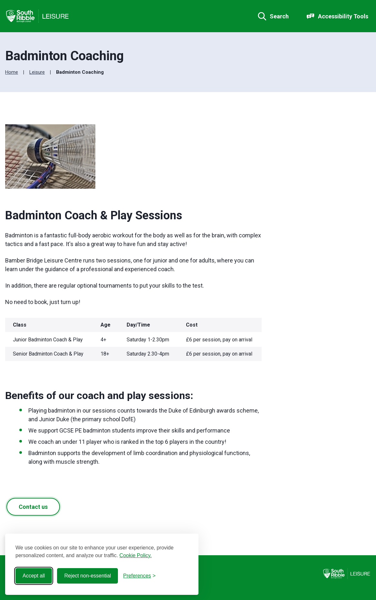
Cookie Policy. (136, 555)
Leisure (37, 72)
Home (11, 72)
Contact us (33, 506)
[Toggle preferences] (139, 576)
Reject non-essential (87, 575)
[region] (133, 341)
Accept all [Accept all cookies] (34, 575)
